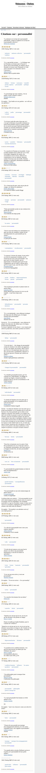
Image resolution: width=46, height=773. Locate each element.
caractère (7, 174)
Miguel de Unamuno (9, 43)
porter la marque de (10, 690)
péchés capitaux (9, 84)
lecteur (7, 279)
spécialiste (7, 567)
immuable (7, 176)
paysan (12, 279)
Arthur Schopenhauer (9, 163)
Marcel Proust (7, 212)
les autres (7, 223)
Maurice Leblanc (8, 356)
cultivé (7, 112)
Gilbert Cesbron (8, 730)
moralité (26, 83)
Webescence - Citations (24, 3)
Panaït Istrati (7, 404)
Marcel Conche (8, 677)
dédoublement (9, 304)
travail (6, 86)
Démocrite (7, 598)
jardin (12, 112)
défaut (6, 338)
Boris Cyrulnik (8, 619)
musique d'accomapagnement (19, 741)
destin (12, 437)
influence (19, 665)
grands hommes (9, 481)
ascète (6, 277)
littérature (19, 142)
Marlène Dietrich (8, 577)
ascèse (6, 142)
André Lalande (8, 382)
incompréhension (20, 481)
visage (6, 201)
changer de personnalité (11, 367)
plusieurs (28, 200)
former (11, 565)
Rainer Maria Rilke (9, 188)
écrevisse (14, 174)
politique (26, 84)
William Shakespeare (9, 97)
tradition (7, 55)
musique (7, 741)
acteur (6, 589)
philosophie (16, 688)
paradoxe (7, 667)
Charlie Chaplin (8, 701)
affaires (7, 83)
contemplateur (9, 248)
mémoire (7, 53)
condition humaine (10, 665)
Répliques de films (30, 27)
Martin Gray (7, 450)
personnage (19, 112)
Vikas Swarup (7, 71)
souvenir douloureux (10, 143)
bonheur (12, 277)
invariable (21, 176)
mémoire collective (17, 53)
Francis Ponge (8, 237)
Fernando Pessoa (8, 266)
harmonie (17, 565)
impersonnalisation (22, 277)
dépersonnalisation (10, 640)
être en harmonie (15, 461)
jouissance (19, 83)
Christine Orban (8, 290)
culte (6, 542)
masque (7, 200)
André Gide (7, 472)
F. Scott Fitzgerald (9, 494)
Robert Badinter (8, 755)
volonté (7, 114)
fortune (13, 83)
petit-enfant (8, 766)
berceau (7, 437)
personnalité (27, 53)
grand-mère (8, 764)
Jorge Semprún (8, 130)
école (6, 565)
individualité (8, 392)
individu (14, 176)
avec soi (7, 461)
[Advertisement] (24, 16)
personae (13, 200)
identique (28, 174)
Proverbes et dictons (18, 27)
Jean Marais (7, 318)
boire (6, 718)
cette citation (12, 89)
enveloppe (21, 174)
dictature (19, 640)
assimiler (12, 142)
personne (25, 304)
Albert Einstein (8, 530)
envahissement (18, 248)
